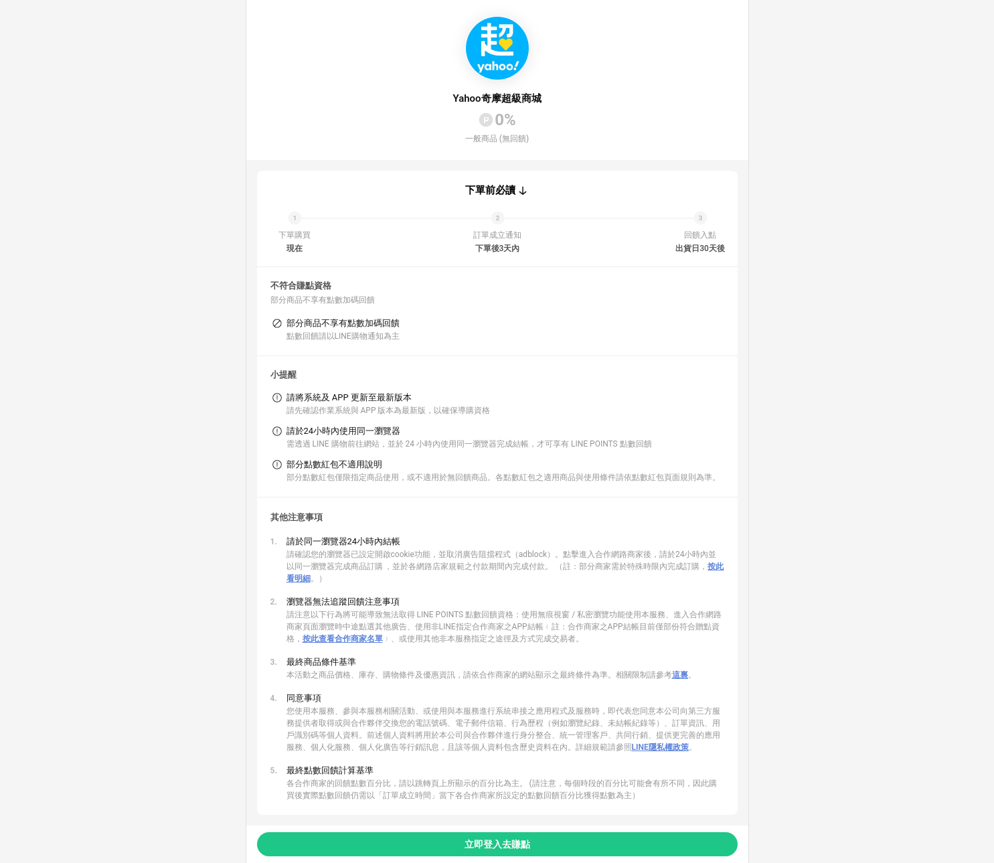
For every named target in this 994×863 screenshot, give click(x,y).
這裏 (680, 675)
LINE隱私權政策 (660, 747)
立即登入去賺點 (497, 844)
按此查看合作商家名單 (343, 638)
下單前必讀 (490, 190)
